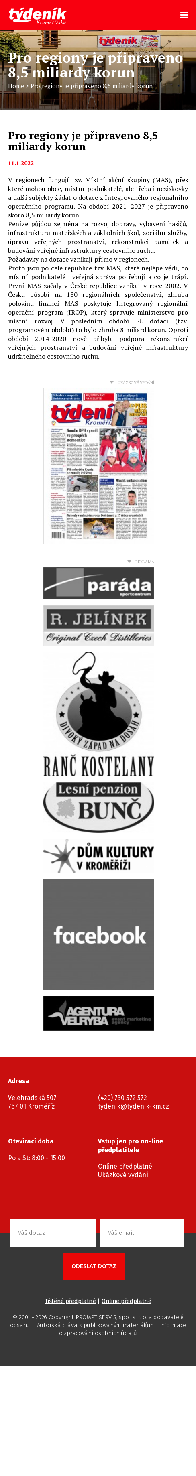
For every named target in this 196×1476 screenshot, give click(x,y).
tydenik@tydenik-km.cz (133, 1106)
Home (16, 86)
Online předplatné (125, 1166)
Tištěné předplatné (70, 1301)
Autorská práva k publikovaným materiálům (95, 1325)
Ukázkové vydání (123, 1175)
